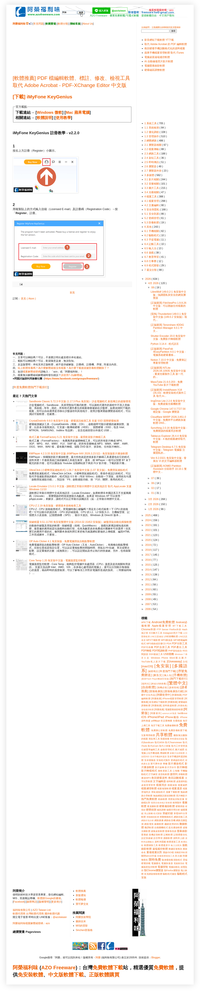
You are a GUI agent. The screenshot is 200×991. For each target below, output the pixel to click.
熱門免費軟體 (149, 799)
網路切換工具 (180, 817)
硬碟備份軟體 (167, 806)
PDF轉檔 (146, 650)
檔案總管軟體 (149, 788)
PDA (169, 643)
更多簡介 (56, 901)
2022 (148, 530)
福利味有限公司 (21, 910)
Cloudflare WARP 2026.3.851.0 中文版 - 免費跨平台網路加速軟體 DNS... (168, 420)
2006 (148, 609)
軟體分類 (63, 23)
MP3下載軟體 (153, 640)
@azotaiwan (60, 917)
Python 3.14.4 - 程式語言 (165, 344)
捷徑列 (174, 774)
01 (153, 493)
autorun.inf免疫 (169, 713)
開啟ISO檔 (168, 852)
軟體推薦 (81, 891)
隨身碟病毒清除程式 (172, 860)
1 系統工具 (150, 123)
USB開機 (168, 654)
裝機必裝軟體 (156, 834)
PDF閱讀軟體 (160, 650)
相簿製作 (177, 802)
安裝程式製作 (163, 760)
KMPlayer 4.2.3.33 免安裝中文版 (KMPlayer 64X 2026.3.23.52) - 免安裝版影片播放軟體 (78, 453)
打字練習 (153, 774)
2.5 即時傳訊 (152, 162)
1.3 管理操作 (152, 136)
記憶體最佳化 (180, 834)
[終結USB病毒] (159, 683)
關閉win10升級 (149, 856)
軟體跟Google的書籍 (49, 898)
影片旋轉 (159, 767)
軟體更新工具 (173, 841)
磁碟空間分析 (173, 809)
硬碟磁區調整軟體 (154, 70)
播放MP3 (146, 778)
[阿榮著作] (155, 713)
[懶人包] (167, 675)
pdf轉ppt (155, 720)
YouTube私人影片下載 (153, 661)
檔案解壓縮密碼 (32, 371)
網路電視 (149, 824)
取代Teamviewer (173, 742)
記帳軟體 (168, 834)
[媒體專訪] (153, 671)
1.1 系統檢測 (152, 127)
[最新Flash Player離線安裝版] (155, 679)
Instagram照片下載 (173, 633)
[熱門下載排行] (178, 678)
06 (153, 483)
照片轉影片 (181, 795)
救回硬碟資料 (159, 777)
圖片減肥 (179, 749)
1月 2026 (153, 509)
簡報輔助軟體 (153, 817)
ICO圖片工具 (155, 633)
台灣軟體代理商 (35, 913)
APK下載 (146, 622)
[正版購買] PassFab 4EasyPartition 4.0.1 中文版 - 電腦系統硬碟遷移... (168, 351)
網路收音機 (169, 820)
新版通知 (81, 895)
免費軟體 (163, 967)
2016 (148, 559)
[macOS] (147, 666)
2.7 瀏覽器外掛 (153, 170)
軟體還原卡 (164, 845)
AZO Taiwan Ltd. (42, 910)
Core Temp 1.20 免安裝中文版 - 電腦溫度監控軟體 (57, 560)
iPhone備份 (172, 717)
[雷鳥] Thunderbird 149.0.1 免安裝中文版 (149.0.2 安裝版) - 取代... (169, 317)
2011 (148, 584)
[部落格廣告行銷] (174, 691)
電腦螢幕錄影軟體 (154, 65)
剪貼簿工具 (154, 739)
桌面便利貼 (181, 781)
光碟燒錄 (177, 720)
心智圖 (176, 771)
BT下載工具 (180, 626)
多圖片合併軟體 (177, 753)
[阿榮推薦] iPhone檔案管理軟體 (167, 698)
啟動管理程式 (167, 749)
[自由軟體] (148, 687)
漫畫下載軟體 (173, 792)
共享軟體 (164, 734)
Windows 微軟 (49, 112)
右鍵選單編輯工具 (150, 749)
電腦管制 (163, 867)
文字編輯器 (159, 781)
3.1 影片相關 (152, 179)
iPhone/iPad (155, 717)
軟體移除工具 (151, 845)
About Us (87, 23)
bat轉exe (182, 713)
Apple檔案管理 (161, 625)
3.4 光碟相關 (152, 192)
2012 (148, 579)
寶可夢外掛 (156, 763)
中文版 (55, 975)
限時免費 (155, 859)
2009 (148, 594)
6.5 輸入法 (150, 248)
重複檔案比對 (154, 852)
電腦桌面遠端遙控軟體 (157, 57)
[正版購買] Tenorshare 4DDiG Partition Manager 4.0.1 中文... (167, 328)
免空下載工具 (157, 725)
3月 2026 (153, 499)
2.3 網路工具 (152, 153)
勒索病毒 (164, 739)
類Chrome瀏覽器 (153, 870)
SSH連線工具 (156, 654)
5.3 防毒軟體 (152, 222)
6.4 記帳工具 (152, 244)
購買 (114, 975)
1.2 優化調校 (152, 132)
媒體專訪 (32, 901)
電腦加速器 (167, 863)
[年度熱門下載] (167, 671)
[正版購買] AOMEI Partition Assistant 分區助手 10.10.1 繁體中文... (169, 469)
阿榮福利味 (25, 967)
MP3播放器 (167, 640)
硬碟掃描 (180, 806)
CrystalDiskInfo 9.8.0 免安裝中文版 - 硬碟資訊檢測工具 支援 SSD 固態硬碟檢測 (74, 420)
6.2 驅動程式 (152, 235)
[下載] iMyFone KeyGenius (42, 96)
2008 (148, 599)
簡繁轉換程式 (166, 817)
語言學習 (158, 838)
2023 (148, 525)
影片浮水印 (170, 767)
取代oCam (153, 746)
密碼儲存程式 (177, 760)
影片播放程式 (176, 763)
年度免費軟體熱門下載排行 (30, 387)
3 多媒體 (149, 175)
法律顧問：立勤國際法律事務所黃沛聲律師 (160, 27)
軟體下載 (73, 975)
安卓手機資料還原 (158, 756)
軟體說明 (44, 117)
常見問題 (38, 23)
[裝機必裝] (162, 687)
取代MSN (159, 742)
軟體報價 (81, 899)
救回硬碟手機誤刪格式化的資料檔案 (164, 48)
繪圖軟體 (159, 824)
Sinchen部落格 (84, 930)
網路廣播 (158, 820)
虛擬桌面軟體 (157, 831)
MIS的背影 (82, 925)
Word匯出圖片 (178, 658)
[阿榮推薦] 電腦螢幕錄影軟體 (168, 709)
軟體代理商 (19, 913)
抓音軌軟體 (163, 774)
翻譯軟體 (149, 827)
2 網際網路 (150, 140)
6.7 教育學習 (152, 257)
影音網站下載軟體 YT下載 (159, 39)
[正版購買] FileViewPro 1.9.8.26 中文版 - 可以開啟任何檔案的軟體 (168, 305)
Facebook (18, 901)
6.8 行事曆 (150, 261)
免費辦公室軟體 (159, 730)
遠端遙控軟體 (160, 848)
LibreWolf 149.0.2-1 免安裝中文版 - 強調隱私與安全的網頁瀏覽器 (168, 294)
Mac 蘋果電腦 (77, 112)
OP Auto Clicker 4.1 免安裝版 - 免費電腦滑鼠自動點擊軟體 (62, 541)
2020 (148, 540)
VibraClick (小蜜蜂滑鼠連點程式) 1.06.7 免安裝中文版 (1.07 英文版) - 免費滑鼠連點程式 (78, 470)
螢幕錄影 (182, 831)
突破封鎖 (168, 813)
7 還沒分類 (150, 270)
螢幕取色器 (170, 831)
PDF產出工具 (179, 647)
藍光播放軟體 (175, 827)
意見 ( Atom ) (28, 298)
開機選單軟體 (181, 852)
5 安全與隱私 (152, 209)
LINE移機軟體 (171, 636)
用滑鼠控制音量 (176, 799)
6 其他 (148, 226)
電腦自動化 (174, 867)
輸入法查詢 (176, 845)
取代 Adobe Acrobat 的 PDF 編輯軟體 (165, 44)
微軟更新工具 (165, 771)
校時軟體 (171, 781)
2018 (148, 549)
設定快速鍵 (147, 838)
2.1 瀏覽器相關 (153, 145)
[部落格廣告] (156, 691)
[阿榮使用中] (163, 694)
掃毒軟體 (182, 774)
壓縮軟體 (164, 753)
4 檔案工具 (150, 196)
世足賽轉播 (166, 720)
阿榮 (98, 957)
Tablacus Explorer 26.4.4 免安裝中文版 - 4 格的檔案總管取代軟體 (169, 439)
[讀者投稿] (173, 687)
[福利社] (145, 683)
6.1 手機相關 (152, 231)
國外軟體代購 (52, 913)
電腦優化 (155, 863)
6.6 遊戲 (149, 252)
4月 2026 (153, 283)
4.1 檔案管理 (152, 201)
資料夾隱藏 (160, 841)
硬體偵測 (151, 809)
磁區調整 (161, 809)
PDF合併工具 (162, 647)
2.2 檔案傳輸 (152, 149)
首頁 (72, 292)
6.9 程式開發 (152, 265)
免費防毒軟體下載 (177, 730)
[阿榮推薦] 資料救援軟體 (164, 705)
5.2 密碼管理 (152, 218)
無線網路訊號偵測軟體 (164, 795)
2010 (148, 589)
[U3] (185, 661)
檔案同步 (161, 785)
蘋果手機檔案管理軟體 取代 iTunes (164, 52)
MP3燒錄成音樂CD (156, 643)
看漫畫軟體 (152, 806)
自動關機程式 (161, 827)
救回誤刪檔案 (176, 777)
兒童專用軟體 (148, 735)
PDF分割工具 (179, 643)
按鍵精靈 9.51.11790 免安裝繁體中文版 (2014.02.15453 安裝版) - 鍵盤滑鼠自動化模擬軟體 (80, 522)
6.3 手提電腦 (152, 239)
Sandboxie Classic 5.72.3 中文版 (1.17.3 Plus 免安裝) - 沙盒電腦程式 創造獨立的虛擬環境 (79, 401)
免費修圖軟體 (171, 725)
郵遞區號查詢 (175, 849)
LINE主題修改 (156, 636)
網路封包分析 (147, 820)
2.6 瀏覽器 (150, 166)
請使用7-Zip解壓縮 (71, 375)
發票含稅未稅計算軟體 (161, 803)
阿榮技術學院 (83, 917)
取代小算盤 (165, 746)
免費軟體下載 (108, 967)
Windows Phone (159, 658)
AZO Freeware (58, 967)
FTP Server (162, 629)
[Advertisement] (72, 48)
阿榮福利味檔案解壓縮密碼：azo (31, 923)
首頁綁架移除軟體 (153, 874)
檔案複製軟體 (164, 788)
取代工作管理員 (179, 746)
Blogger (155, 957)
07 (153, 478)
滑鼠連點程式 (158, 792)
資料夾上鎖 (179, 838)
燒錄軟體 (162, 799)
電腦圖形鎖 (179, 863)
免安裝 (25, 975)
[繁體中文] (177, 683)
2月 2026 (153, 504)
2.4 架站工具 (152, 158)
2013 (148, 574)
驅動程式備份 (169, 874)
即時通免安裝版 (177, 739)
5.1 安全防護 (152, 213)
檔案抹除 (172, 785)
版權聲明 (44, 901)
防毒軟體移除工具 (165, 856)
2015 (148, 564)
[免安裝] (162, 666)
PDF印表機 (147, 647)
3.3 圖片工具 (152, 188)
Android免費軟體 (163, 622)
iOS (143, 717)
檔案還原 (177, 788)
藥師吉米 (81, 921)
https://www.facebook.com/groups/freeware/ (71, 378)
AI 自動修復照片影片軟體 (158, 61)
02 (153, 488)
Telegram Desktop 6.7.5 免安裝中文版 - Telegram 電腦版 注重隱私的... (168, 450)
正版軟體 (99, 975)
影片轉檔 (182, 767)
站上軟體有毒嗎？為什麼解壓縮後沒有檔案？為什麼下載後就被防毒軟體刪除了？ (63, 368)
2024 (148, 520)
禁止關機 (148, 813)
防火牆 (178, 856)
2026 (148, 279)
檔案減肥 (182, 785)
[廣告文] (157, 675)
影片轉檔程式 (149, 770)
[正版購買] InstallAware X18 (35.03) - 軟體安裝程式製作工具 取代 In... (168, 392)
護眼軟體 (168, 838)
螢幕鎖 (144, 834)
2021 (148, 535)
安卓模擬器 (150, 760)
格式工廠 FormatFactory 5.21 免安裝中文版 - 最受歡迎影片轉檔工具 (67, 437)
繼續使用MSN (171, 824)
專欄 (165, 763)
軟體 (38, 975)
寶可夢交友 (82, 904)
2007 (148, 604)
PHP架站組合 (175, 650)
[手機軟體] (180, 675)
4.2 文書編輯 (152, 205)
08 (153, 287)
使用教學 (63, 117)
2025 (148, 515)
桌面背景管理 (148, 785)
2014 (148, 569)
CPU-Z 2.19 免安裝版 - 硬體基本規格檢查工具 (55, 505)
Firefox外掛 (175, 629)
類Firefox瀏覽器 (172, 870)
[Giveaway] (174, 661)
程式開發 (157, 813)
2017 (148, 554)
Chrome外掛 (148, 629)
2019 (148, 545)
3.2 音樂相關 (152, 183)
